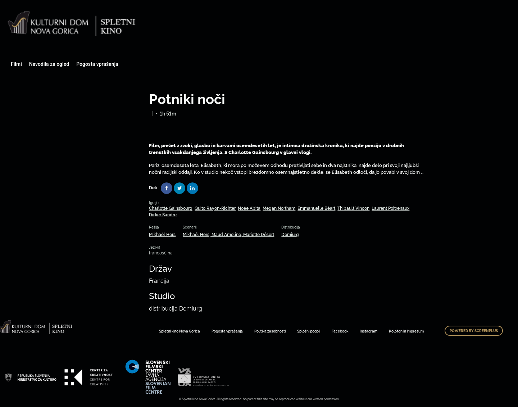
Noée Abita (249, 208)
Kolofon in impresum (406, 331)
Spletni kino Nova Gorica (179, 331)
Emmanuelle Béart (316, 208)
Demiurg (290, 234)
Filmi (16, 64)
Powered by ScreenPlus (474, 330)
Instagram (368, 331)
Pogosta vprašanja (97, 64)
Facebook (340, 331)
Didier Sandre (163, 214)
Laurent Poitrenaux (390, 208)
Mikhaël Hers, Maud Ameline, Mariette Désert (228, 234)
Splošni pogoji (308, 331)
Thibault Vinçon (353, 208)
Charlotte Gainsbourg (170, 208)
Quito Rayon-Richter (215, 208)
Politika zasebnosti (270, 331)
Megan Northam (279, 208)
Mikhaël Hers (162, 234)
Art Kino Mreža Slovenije (31, 377)
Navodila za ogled (49, 64)
